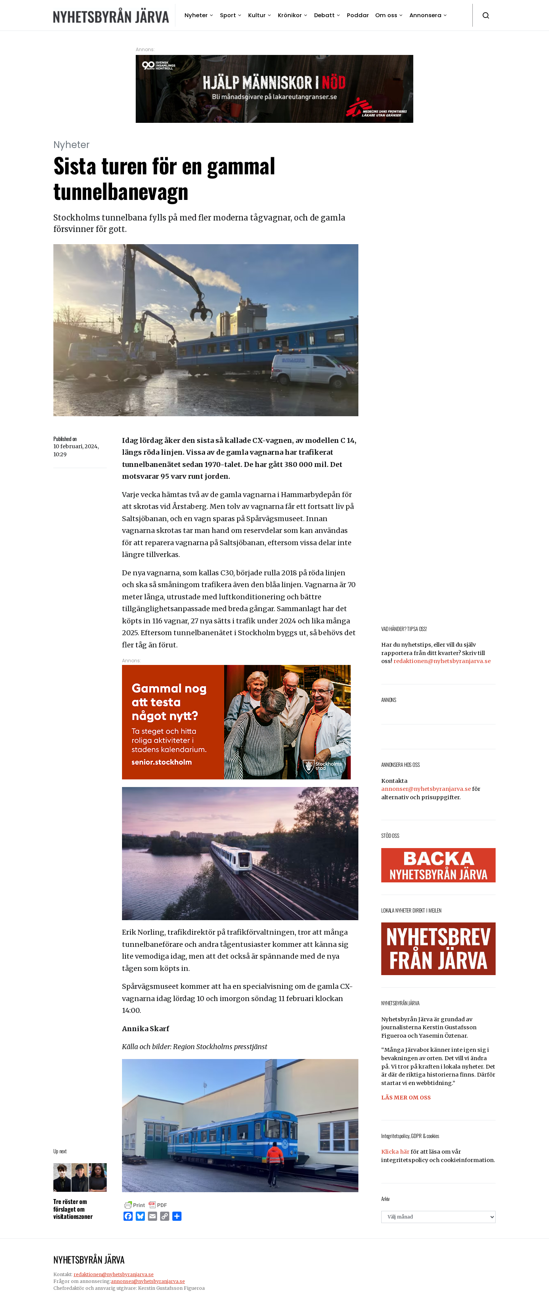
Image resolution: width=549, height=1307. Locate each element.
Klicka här (395, 1151)
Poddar (358, 15)
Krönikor (290, 15)
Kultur (257, 15)
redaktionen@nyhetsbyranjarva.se (442, 661)
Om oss (386, 15)
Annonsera (425, 15)
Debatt (324, 15)
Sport (228, 15)
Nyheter (196, 15)
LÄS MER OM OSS (406, 1097)
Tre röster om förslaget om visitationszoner (72, 1208)
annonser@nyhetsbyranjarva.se (426, 788)
